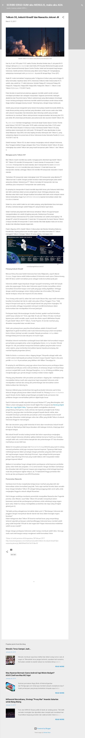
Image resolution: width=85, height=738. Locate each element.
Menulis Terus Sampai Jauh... (18, 649)
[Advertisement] (76, 44)
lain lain (13, 554)
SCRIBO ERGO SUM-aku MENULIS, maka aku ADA (35, 5)
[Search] (82, 5)
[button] (63, 17)
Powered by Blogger (42, 728)
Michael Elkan (47, 732)
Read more (59, 666)
